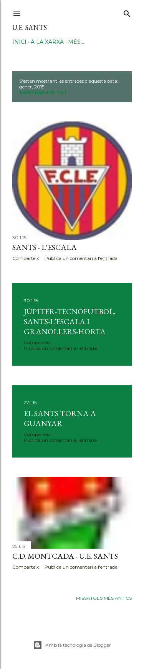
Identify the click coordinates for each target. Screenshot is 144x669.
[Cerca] (127, 12)
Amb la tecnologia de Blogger (72, 645)
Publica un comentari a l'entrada (81, 258)
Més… (76, 41)
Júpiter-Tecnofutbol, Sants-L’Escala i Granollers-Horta (70, 321)
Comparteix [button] (25, 258)
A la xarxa (47, 41)
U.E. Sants (29, 27)
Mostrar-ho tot (43, 92)
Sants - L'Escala (44, 247)
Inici (19, 41)
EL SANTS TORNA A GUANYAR (60, 418)
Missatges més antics (104, 598)
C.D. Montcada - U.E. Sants (65, 556)
